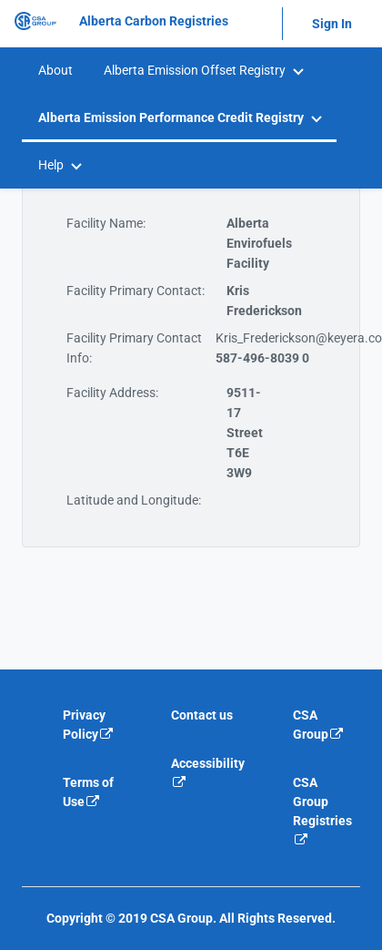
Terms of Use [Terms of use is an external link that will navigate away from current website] (88, 792)
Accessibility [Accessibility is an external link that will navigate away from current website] (208, 772)
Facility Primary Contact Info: (134, 348)
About (55, 70)
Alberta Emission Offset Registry (195, 70)
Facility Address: (112, 392)
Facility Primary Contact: (135, 290)
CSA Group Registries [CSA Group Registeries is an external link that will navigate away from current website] (322, 810)
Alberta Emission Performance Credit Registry (171, 117)
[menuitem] (54, 70)
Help (51, 165)
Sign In (332, 23)
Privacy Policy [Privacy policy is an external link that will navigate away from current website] (89, 724)
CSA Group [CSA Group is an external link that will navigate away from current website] (319, 724)
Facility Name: (106, 223)
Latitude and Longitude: (133, 500)
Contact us (202, 715)
